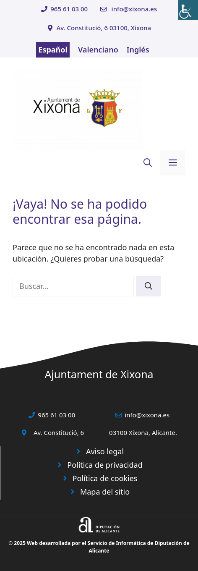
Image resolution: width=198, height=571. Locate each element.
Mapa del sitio (105, 492)
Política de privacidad (104, 465)
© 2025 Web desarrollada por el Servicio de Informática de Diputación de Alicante (99, 547)
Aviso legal (105, 451)
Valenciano (98, 50)
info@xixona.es (134, 9)
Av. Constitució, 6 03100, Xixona (103, 28)
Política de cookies (105, 478)
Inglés (138, 50)
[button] (147, 162)
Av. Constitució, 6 (59, 432)
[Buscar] (148, 286)
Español (53, 50)
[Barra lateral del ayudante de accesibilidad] (188, 10)
